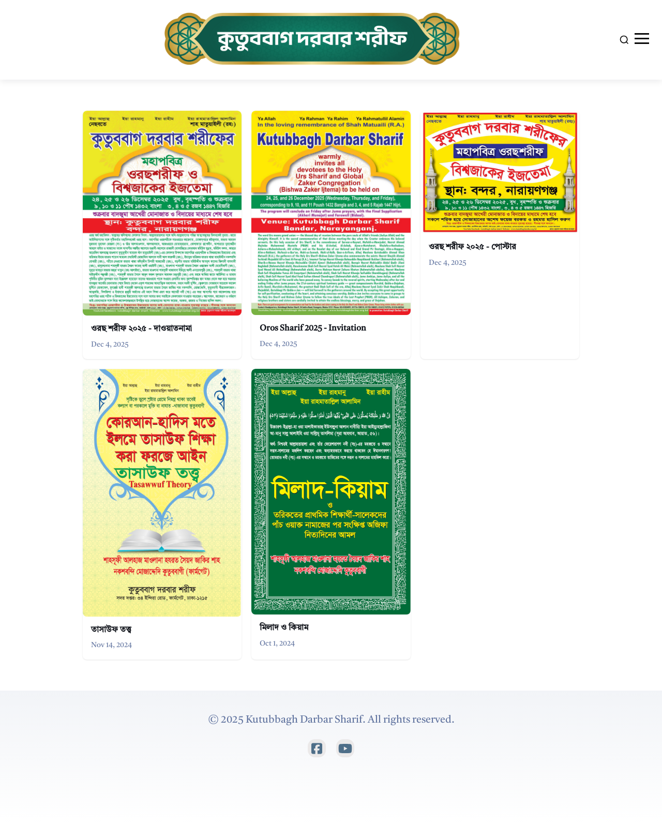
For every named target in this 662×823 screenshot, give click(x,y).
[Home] (313, 40)
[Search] (624, 40)
